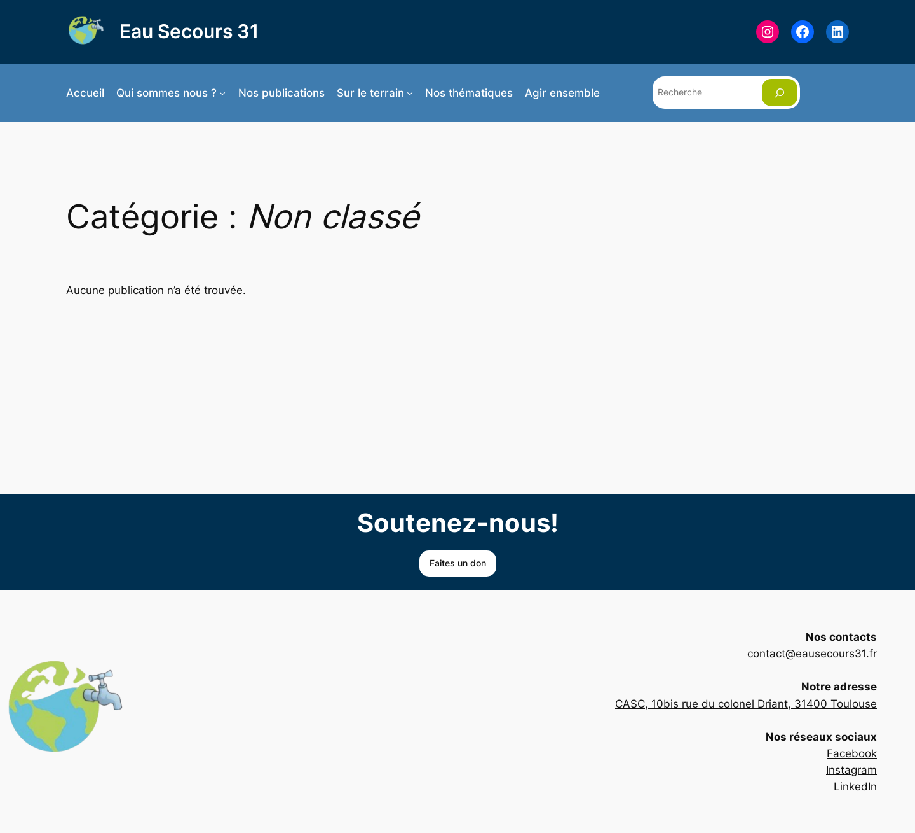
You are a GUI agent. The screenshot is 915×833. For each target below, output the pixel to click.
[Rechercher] (779, 92)
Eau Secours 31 (189, 31)
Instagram (851, 770)
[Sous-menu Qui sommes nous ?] (222, 93)
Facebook (852, 753)
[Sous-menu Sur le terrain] (410, 93)
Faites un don (458, 562)
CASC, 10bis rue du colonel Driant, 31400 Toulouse (746, 703)
